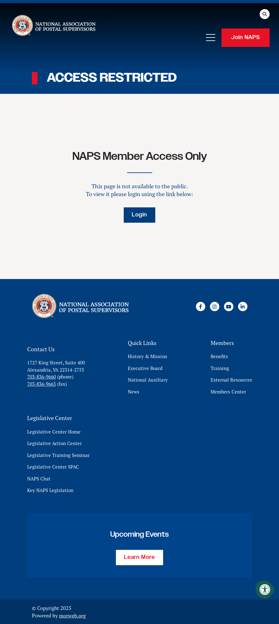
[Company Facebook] (200, 306)
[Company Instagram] (214, 306)
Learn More (139, 557)
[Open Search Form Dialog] (265, 14)
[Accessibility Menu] (265, 589)
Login (139, 215)
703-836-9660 (41, 377)
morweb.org (72, 615)
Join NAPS (245, 37)
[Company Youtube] (228, 306)
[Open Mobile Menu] (210, 37)
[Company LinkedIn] (242, 306)
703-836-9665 (41, 384)
